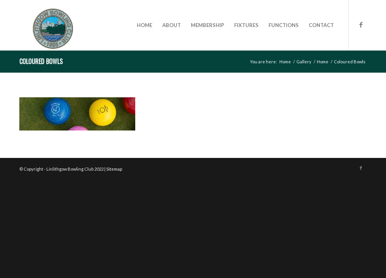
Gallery (303, 61)
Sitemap (114, 168)
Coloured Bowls (41, 61)
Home (285, 61)
